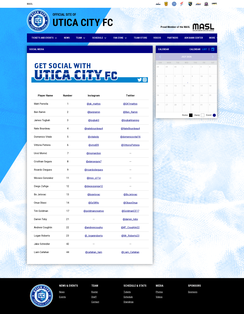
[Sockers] (190, 4)
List (204, 49)
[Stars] (198, 4)
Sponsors (192, 292)
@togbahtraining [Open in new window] (130, 120)
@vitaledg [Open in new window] (93, 136)
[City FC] (174, 4)
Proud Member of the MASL (187, 27)
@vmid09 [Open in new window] (94, 145)
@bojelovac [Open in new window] (93, 194)
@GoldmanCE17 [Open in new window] (130, 210)
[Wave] (214, 4)
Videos (159, 297)
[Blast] (166, 4)
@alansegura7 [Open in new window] (93, 161)
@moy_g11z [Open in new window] (94, 178)
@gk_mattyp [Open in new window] (94, 103)
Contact (95, 302)
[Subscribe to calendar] (213, 49)
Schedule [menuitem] (99, 38)
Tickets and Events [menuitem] (45, 38)
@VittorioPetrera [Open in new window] (130, 145)
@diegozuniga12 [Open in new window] (93, 186)
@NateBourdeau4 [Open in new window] (130, 128)
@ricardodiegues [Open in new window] (93, 169)
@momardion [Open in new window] (94, 153)
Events (62, 297)
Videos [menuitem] (157, 37)
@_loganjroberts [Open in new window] (94, 235)
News (62, 292)
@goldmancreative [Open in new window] (94, 210)
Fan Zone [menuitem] (120, 38)
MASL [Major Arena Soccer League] (30, 4)
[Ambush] (158, 4)
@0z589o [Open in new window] (93, 202)
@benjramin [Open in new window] (93, 112)
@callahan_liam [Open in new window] (93, 252)
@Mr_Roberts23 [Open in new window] (130, 235)
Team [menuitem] (81, 38)
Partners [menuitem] (172, 37)
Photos (159, 292)
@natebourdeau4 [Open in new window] (93, 128)
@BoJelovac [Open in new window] (130, 194)
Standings (129, 302)
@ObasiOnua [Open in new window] (130, 202)
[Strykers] (206, 4)
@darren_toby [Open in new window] (130, 219)
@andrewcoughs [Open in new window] (94, 227)
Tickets (127, 292)
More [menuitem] (214, 38)
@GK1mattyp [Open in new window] (130, 103)
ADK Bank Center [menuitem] (194, 37)
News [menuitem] (67, 37)
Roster (94, 292)
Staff (94, 297)
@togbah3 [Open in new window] (93, 120)
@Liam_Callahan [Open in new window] (130, 252)
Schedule (128, 297)
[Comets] (182, 4)
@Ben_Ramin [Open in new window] (130, 112)
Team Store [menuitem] (142, 37)
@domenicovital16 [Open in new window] (130, 136)
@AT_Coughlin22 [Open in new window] (130, 227)
